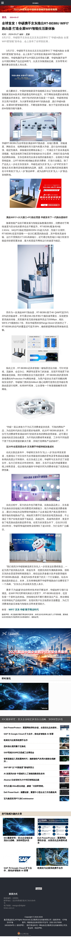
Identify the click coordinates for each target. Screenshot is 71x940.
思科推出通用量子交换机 (15, 746)
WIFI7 (11, 609)
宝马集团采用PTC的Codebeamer (19, 799)
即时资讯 (6, 678)
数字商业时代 (32, 609)
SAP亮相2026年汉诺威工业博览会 (19, 753)
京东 (17, 609)
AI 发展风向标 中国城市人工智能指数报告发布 (24, 774)
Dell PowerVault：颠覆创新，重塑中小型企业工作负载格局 (30, 792)
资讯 (4, 17)
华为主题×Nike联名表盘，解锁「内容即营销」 (24, 786)
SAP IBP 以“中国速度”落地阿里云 (19, 767)
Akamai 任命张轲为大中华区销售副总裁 (21, 780)
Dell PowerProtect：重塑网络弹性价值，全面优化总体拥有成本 (52, 840)
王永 (28, 34)
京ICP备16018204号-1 (10, 923)
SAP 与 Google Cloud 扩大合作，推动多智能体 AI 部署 (28, 734)
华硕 (22, 609)
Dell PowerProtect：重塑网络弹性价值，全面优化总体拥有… (31, 728)
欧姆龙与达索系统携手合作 (16, 740)
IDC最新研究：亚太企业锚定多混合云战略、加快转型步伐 (32, 719)
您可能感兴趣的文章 (12, 814)
